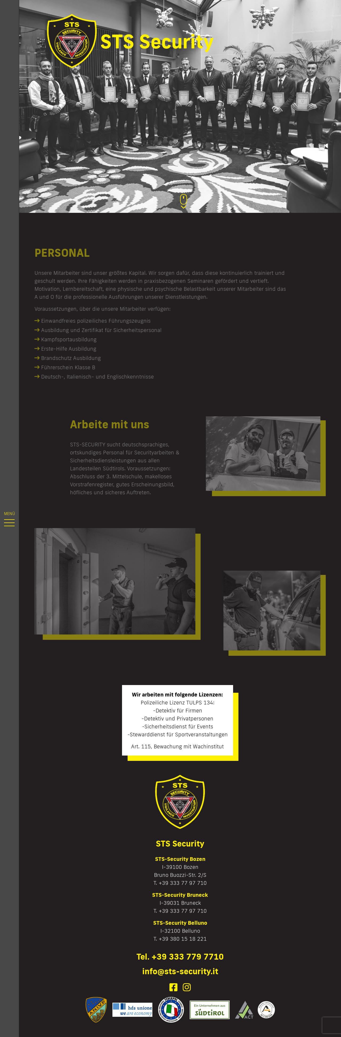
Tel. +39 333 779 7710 (180, 956)
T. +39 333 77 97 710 (180, 882)
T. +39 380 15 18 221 (180, 938)
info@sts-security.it (180, 971)
